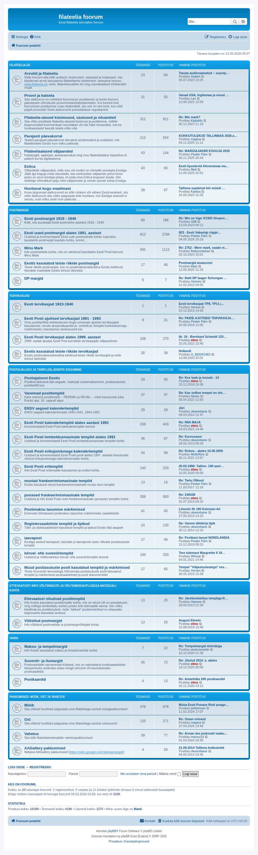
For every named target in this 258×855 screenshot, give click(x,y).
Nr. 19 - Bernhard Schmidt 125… (203, 336)
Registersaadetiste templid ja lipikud (57, 524)
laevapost (33, 538)
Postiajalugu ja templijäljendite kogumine (45, 369)
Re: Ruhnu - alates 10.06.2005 (201, 451)
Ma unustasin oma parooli (138, 773)
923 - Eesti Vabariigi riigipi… (200, 232)
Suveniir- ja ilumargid (43, 661)
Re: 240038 (187, 494)
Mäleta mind (170, 773)
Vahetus (31, 734)
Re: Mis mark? (189, 117)
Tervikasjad (19, 295)
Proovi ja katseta (39, 95)
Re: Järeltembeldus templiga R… (203, 598)
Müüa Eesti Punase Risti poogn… (204, 704)
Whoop (196, 556)
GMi (194, 221)
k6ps (194, 266)
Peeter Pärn (199, 154)
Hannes (196, 281)
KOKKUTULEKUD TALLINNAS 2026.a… (208, 135)
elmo (194, 340)
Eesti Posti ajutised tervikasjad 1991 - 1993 (62, 318)
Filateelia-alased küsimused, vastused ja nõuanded (70, 117)
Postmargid (19, 210)
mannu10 (197, 737)
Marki (138, 809)
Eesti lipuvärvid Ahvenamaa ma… (204, 166)
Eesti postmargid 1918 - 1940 (50, 218)
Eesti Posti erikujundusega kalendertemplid (63, 451)
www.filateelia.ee (36, 84)
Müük (29, 705)
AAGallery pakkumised (45, 748)
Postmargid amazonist (195, 262)
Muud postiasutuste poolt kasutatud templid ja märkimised (77, 567)
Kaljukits (197, 120)
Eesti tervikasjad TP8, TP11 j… (202, 303)
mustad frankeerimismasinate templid (58, 481)
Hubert (195, 76)
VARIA (13, 638)
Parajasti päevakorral (43, 136)
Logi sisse (16, 767)
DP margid (33, 278)
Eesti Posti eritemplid (43, 466)
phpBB (112, 831)
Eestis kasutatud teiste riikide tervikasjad (61, 351)
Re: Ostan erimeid (192, 719)
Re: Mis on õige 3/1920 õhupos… (203, 218)
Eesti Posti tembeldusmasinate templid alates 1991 (70, 437)
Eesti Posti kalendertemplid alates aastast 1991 (66, 422)
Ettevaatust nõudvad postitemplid (54, 599)
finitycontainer (200, 251)
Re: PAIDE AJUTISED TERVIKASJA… (206, 318)
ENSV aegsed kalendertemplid (51, 408)
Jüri (181, 408)
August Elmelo (190, 620)
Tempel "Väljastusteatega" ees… (203, 567)
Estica (29, 166)
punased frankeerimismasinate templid (59, 495)
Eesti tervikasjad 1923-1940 (48, 304)
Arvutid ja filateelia (41, 73)
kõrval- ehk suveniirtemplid (48, 553)
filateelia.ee (19, 65)
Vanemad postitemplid (44, 393)
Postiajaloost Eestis (42, 378)
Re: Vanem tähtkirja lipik (197, 523)
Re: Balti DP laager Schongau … (203, 278)
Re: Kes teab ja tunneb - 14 (199, 377)
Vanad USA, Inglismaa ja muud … (204, 95)
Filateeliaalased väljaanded (48, 151)
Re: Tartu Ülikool (191, 480)
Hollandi (185, 351)
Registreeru (40, 767)
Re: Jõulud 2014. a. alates (198, 660)
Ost (27, 719)
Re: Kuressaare (190, 436)
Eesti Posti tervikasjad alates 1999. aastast (62, 337)
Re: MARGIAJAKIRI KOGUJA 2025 (204, 151)
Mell (194, 169)
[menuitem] (35, 36)
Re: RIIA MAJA (190, 422)
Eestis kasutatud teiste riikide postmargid (61, 263)
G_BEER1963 (201, 354)
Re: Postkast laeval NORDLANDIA (204, 537)
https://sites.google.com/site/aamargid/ (96, 752)
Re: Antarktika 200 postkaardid (202, 679)
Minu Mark (33, 248)
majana (196, 139)
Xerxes (196, 307)
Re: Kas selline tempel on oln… (202, 392)
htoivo (195, 396)
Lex (193, 98)
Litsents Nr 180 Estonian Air (200, 509)
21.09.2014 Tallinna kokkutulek (201, 747)
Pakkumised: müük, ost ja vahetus (37, 696)
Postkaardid (35, 679)
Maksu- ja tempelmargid (45, 646)
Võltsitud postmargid (43, 621)
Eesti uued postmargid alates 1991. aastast (62, 233)
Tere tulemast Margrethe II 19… (202, 552)
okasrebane (199, 411)
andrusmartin (200, 649)
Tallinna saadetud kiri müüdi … (202, 188)
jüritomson (198, 708)
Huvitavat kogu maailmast (47, 188)
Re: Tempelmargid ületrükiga (200, 646)
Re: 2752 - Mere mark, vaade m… (203, 247)
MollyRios (198, 454)
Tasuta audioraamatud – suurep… (204, 73)
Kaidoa (196, 191)
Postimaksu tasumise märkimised (54, 509)
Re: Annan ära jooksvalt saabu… (203, 733)
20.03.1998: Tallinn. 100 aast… (201, 466)
